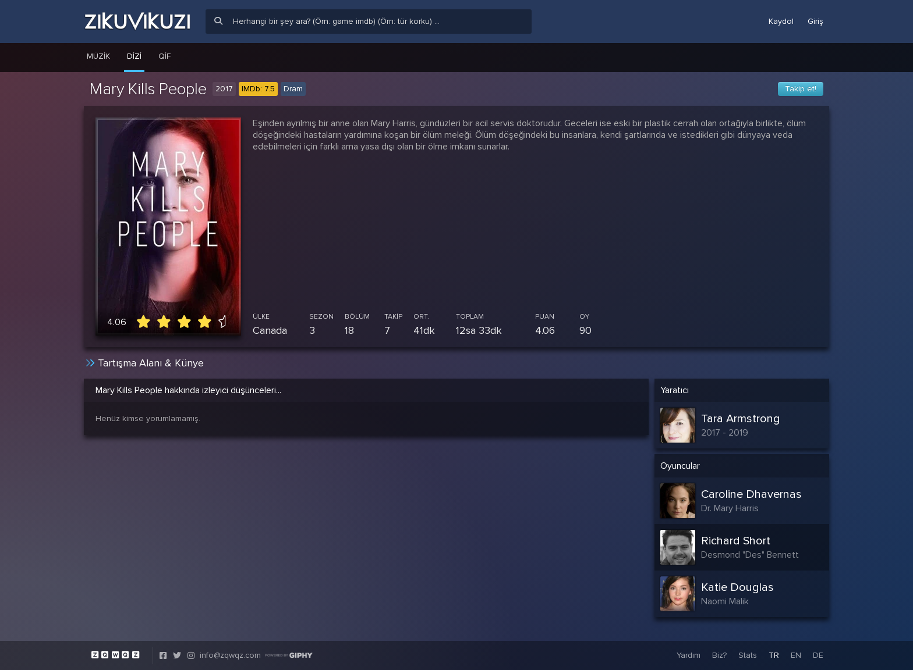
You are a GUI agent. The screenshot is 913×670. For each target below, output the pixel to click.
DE (818, 655)
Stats (747, 655)
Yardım (688, 655)
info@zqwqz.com (230, 655)
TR (774, 655)
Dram (293, 89)
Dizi (134, 56)
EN (796, 655)
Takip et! (800, 89)
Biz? (719, 655)
